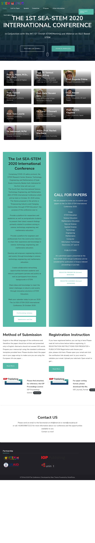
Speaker (26, 8)
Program (46, 8)
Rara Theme (55, 477)
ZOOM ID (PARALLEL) (71, 48)
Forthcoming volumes (24, 313)
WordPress (71, 477)
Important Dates (84, 11)
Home (4, 8)
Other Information (59, 8)
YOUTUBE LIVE (8, 15)
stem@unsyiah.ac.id (70, 423)
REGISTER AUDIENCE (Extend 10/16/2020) (71, 282)
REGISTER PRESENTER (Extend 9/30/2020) (70, 274)
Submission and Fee (25, 319)
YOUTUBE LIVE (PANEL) (24, 48)
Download (37, 393)
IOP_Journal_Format (80, 390)
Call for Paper (15, 8)
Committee (35, 8)
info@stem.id (55, 423)
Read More (10, 366)
